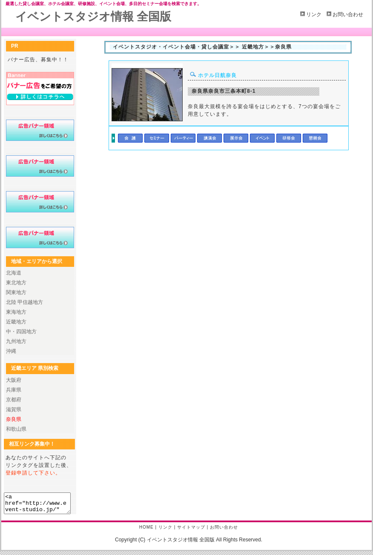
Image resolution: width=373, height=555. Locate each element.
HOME (146, 531)
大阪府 (13, 380)
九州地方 (16, 341)
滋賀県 (13, 409)
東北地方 (16, 283)
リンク (313, 14)
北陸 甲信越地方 (24, 302)
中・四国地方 (21, 332)
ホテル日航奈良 (212, 75)
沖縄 (11, 351)
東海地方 (16, 312)
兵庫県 (13, 390)
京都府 (13, 400)
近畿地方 (16, 322)
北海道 (13, 273)
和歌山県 (16, 429)
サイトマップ (191, 531)
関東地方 (16, 292)
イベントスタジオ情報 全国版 (93, 16)
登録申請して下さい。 (33, 473)
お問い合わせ (348, 14)
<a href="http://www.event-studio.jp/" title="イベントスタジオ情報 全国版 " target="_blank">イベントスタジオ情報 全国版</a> (41, 505)
